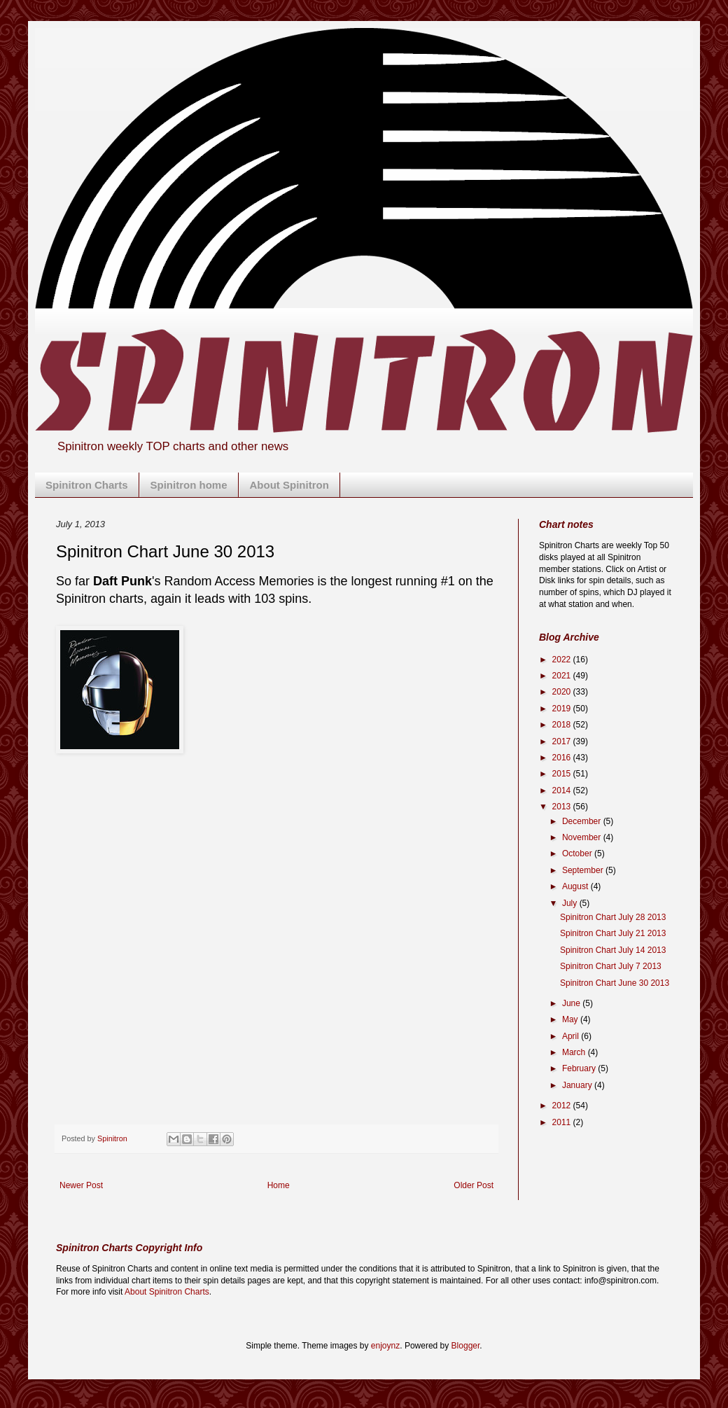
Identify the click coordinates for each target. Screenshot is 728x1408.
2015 (562, 774)
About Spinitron (289, 485)
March (575, 1052)
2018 (562, 725)
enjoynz (385, 1346)
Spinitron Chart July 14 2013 (613, 950)
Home (278, 1185)
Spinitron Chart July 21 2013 (613, 933)
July (571, 903)
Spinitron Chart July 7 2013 (611, 966)
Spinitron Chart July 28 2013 (613, 917)
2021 (562, 676)
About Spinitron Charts (167, 1292)
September (584, 870)
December (582, 821)
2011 (562, 1122)
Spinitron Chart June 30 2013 (614, 983)
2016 (562, 757)
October (578, 853)
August (576, 886)
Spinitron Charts (87, 485)
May (571, 1019)
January (578, 1085)
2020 (562, 692)
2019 (562, 708)
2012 (562, 1105)
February (580, 1068)
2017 (562, 741)
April (571, 1036)
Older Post (473, 1185)
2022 (562, 659)
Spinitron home (188, 485)
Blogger (465, 1346)
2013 (562, 806)
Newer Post (81, 1185)
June (572, 1003)
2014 (562, 790)
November (582, 837)
